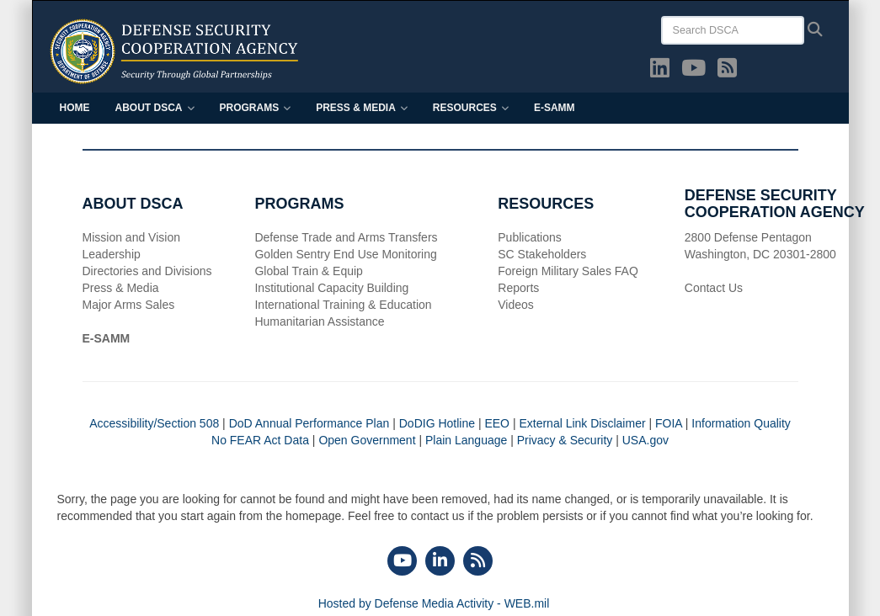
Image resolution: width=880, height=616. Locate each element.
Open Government (366, 440)
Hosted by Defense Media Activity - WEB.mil (434, 603)
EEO (496, 423)
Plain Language (466, 440)
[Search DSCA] (732, 30)
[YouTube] (402, 562)
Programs (255, 108)
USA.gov (645, 440)
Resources (471, 108)
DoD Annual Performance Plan (309, 423)
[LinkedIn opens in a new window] (659, 71)
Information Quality (741, 423)
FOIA (668, 423)
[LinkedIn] (440, 562)
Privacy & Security (565, 440)
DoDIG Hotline (437, 423)
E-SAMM (554, 108)
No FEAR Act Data (260, 440)
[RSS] (478, 562)
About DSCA (155, 108)
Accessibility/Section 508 (155, 423)
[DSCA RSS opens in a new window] (727, 71)
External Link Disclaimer (582, 423)
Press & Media (362, 108)
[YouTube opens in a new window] (693, 71)
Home (75, 108)
